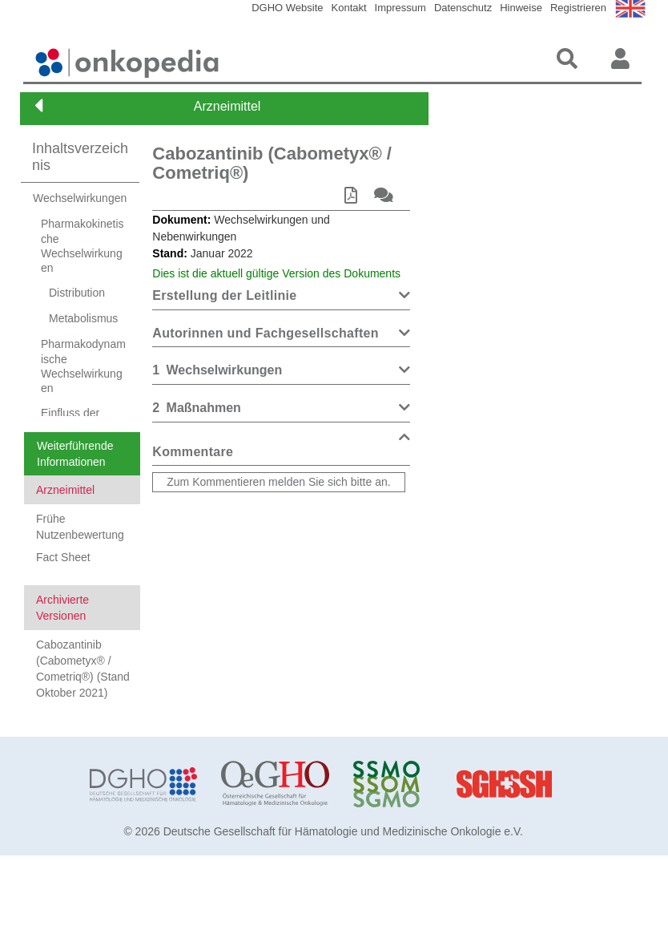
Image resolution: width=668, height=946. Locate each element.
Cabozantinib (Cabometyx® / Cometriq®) (272, 163)
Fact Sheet (63, 578)
